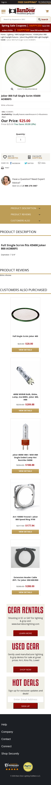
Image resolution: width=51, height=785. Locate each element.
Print (7, 168)
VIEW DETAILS (25, 349)
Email (43, 163)
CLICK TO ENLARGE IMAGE (27, 89)
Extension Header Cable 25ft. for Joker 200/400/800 (25, 578)
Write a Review (7, 105)
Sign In (4, 2)
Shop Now (25, 669)
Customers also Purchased (20, 221)
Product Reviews (21, 214)
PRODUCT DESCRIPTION (23, 208)
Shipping (40, 157)
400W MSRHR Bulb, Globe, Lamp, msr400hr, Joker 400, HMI (25, 397)
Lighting (10, 34)
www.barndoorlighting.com (25, 623)
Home (3, 34)
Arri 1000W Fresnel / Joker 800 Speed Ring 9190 (25, 518)
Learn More (25, 633)
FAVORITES (16, 157)
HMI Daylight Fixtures (23, 34)
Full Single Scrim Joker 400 (25, 336)
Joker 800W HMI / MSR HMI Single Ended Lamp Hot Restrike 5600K (25, 457)
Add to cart (25, 146)
